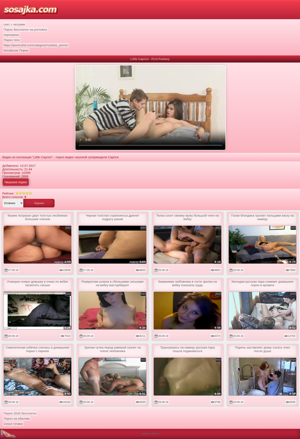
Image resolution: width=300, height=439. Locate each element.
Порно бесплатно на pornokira (25, 29)
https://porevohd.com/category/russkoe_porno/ (36, 45)
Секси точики (13, 423)
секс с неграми (14, 24)
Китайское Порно (16, 50)
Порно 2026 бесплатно (20, 413)
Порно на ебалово (17, 418)
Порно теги (12, 40)
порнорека (11, 34)
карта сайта (150, 433)
